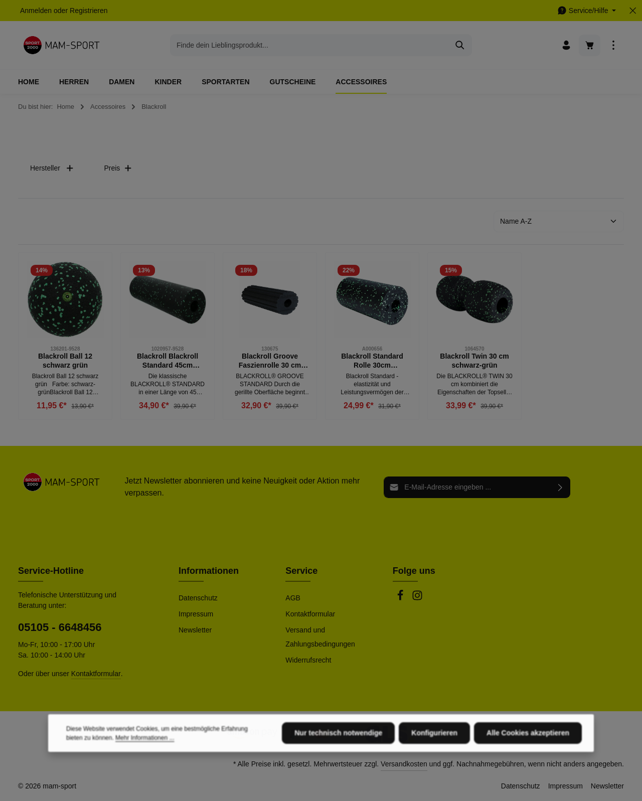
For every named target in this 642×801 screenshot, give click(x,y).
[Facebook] (401, 598)
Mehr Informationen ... (144, 769)
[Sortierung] (559, 221)
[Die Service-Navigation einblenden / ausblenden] (586, 11)
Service (301, 571)
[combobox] (309, 45)
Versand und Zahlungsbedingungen (320, 637)
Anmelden (36, 11)
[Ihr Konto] (566, 45)
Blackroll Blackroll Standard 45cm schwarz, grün (167, 361)
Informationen (209, 571)
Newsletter (195, 630)
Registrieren (88, 11)
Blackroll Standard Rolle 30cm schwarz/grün (372, 361)
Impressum (196, 614)
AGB (292, 598)
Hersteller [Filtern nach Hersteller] (52, 168)
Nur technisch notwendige (338, 764)
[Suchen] (460, 45)
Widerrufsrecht (308, 660)
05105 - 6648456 (59, 627)
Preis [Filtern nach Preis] (118, 168)
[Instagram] (417, 598)
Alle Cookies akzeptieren (528, 764)
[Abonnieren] (560, 487)
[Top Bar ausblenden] (632, 11)
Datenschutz (198, 598)
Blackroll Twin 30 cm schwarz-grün (474, 360)
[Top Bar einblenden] (613, 45)
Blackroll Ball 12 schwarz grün (65, 360)
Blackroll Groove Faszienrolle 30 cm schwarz (270, 361)
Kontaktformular (96, 674)
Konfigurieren (434, 764)
